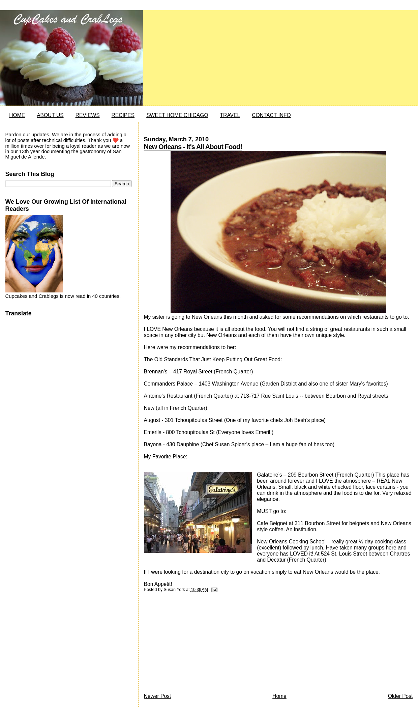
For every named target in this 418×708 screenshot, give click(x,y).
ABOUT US (50, 115)
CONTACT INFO (271, 115)
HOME (17, 115)
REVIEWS (88, 115)
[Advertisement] (194, 644)
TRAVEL (230, 115)
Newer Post (157, 696)
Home (279, 696)
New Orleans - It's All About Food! (193, 146)
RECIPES (123, 115)
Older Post (400, 696)
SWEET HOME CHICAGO (177, 115)
